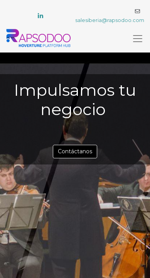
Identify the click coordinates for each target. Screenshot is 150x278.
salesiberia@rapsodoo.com (109, 20)
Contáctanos (75, 151)
